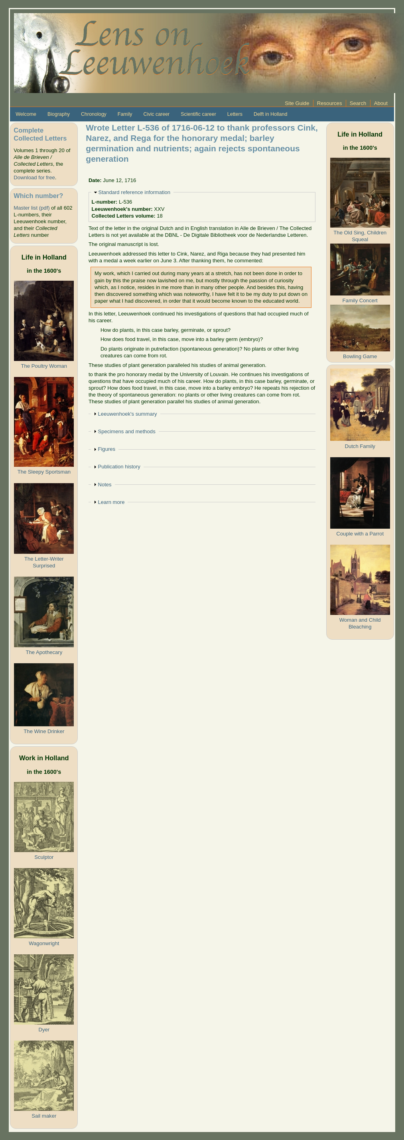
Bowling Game (360, 356)
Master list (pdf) (31, 208)
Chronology (93, 114)
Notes (104, 485)
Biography (58, 114)
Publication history (119, 467)
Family (125, 114)
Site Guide (297, 103)
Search (358, 103)
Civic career (156, 114)
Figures (106, 449)
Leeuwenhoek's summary (127, 414)
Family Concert (360, 300)
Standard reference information (134, 192)
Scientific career (198, 114)
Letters (234, 114)
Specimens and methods (126, 431)
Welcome (26, 114)
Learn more (111, 502)
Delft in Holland (270, 114)
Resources (329, 103)
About (381, 103)
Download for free (34, 177)
